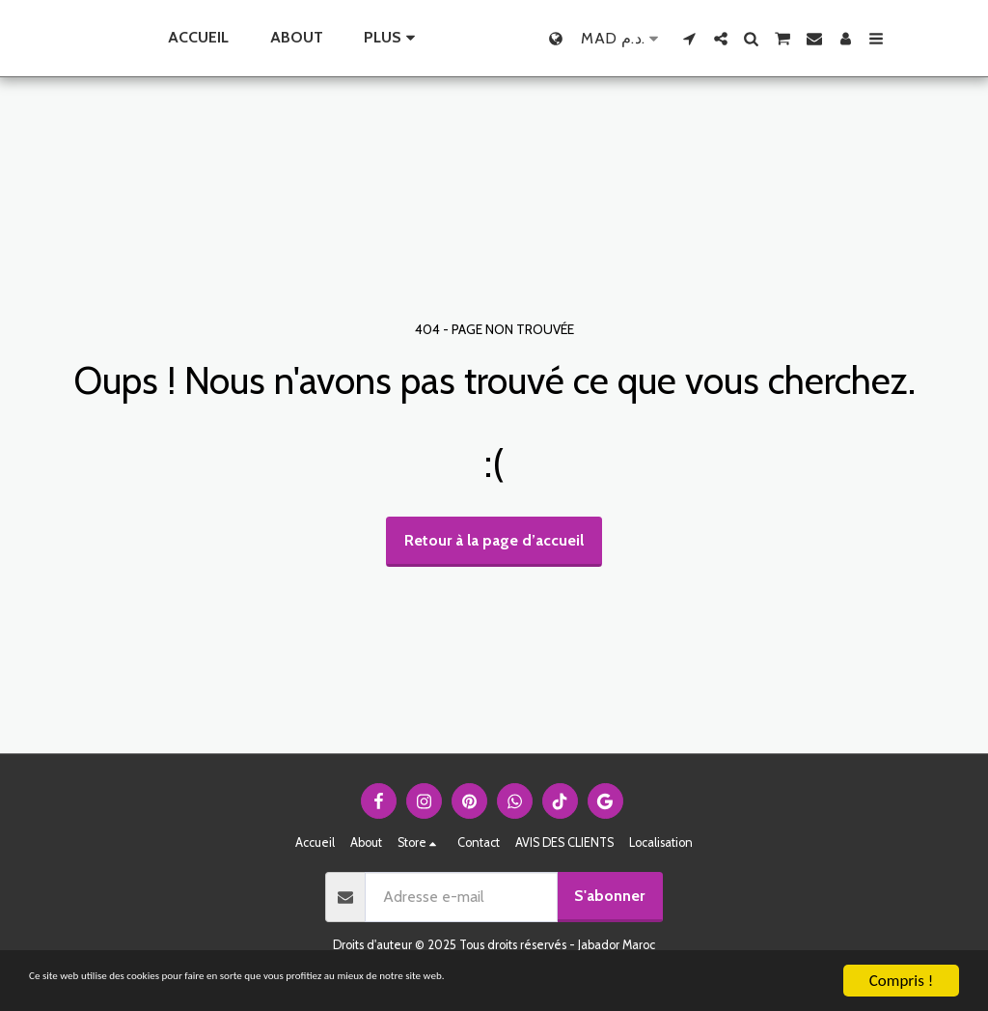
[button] (731, 38)
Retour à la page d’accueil (494, 540)
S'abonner (609, 895)
